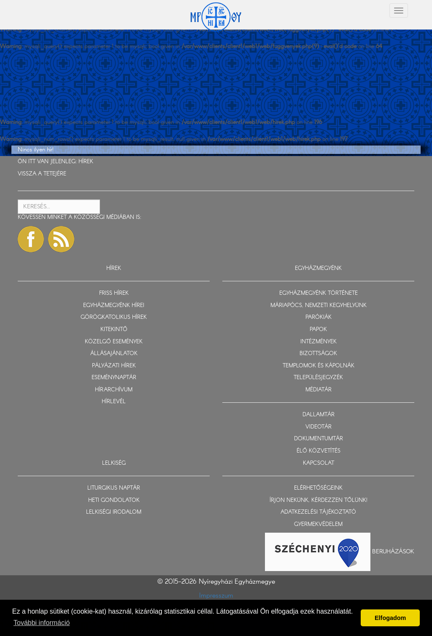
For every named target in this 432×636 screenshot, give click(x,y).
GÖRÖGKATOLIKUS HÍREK (114, 317)
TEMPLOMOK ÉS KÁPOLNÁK (318, 366)
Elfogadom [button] (390, 617)
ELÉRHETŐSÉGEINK (318, 488)
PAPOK (318, 330)
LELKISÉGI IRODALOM (113, 512)
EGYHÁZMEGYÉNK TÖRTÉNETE (318, 293)
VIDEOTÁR (318, 427)
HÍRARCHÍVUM (113, 390)
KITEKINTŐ (113, 330)
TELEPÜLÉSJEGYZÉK (318, 378)
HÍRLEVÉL (114, 402)
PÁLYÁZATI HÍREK (114, 366)
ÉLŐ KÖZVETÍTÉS (318, 451)
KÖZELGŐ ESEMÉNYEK (114, 342)
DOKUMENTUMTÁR (318, 439)
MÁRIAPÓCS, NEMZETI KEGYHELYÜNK (318, 306)
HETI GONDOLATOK (114, 500)
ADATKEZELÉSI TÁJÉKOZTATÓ (318, 512)
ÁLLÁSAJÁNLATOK (114, 354)
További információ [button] (42, 622)
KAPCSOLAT (318, 463)
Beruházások (393, 551)
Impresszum (216, 596)
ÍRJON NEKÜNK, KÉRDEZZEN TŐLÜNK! (318, 500)
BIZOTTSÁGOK (318, 354)
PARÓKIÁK (318, 317)
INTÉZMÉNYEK (318, 342)
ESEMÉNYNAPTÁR (114, 378)
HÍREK (85, 162)
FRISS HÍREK (114, 293)
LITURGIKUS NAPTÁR (113, 488)
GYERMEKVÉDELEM (318, 524)
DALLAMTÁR (318, 415)
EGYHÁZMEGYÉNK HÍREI (113, 306)
